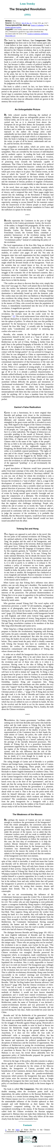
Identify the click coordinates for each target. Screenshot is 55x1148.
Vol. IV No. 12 (26, 23)
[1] (14, 316)
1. (6, 1130)
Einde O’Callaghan (37, 25)
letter (17, 1130)
